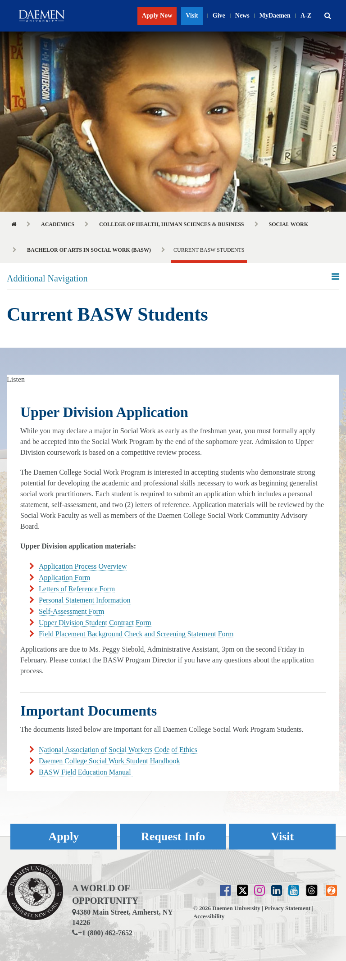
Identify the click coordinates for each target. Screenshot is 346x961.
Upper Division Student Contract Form (95, 622)
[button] (328, 16)
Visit (192, 15)
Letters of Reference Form (77, 589)
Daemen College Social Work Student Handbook (109, 761)
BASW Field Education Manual (86, 772)
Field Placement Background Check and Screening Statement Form (136, 634)
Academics (57, 224)
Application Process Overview (83, 566)
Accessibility (208, 916)
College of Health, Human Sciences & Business (171, 224)
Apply (63, 836)
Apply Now (157, 15)
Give (219, 15)
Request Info (173, 836)
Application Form (64, 577)
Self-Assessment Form (71, 611)
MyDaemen (275, 15)
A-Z (305, 15)
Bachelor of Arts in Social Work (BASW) (89, 250)
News (242, 15)
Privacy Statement (287, 908)
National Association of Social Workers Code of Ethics (118, 749)
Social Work (288, 224)
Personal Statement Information (85, 600)
